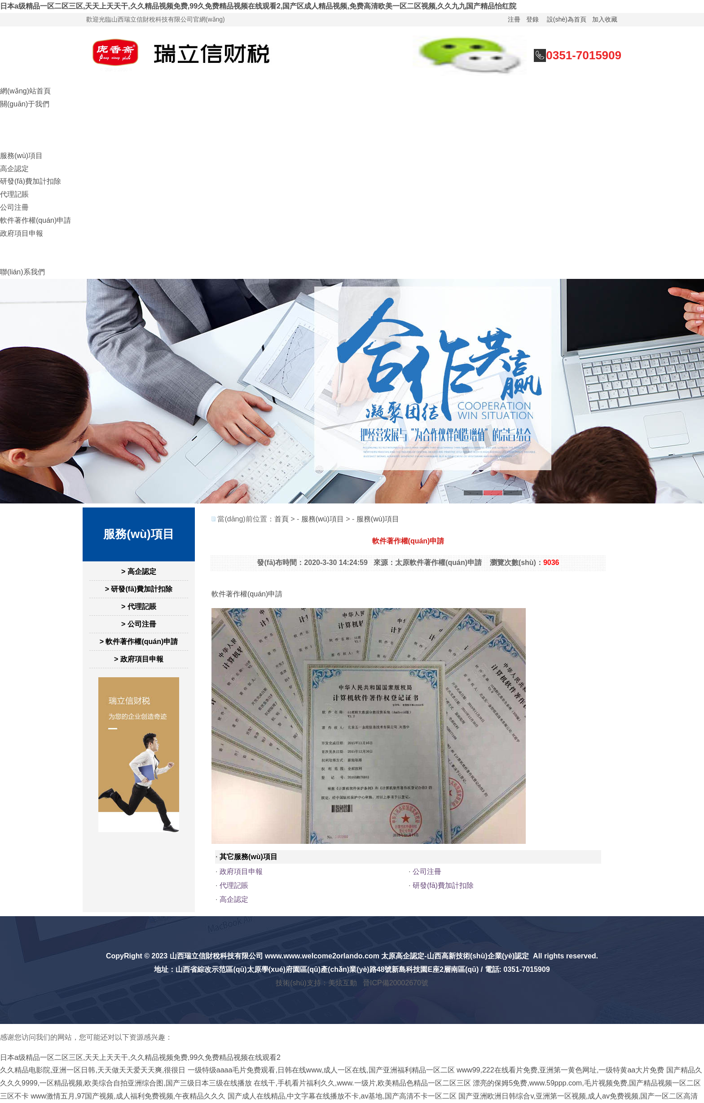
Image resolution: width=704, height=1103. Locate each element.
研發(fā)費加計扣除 (30, 181)
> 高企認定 (138, 571)
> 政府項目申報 (138, 659)
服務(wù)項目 (21, 155)
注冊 (514, 19)
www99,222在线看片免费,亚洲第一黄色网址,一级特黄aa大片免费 (560, 1070)
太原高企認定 (402, 956)
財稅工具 (14, 259)
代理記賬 (14, 194)
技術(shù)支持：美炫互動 (316, 983)
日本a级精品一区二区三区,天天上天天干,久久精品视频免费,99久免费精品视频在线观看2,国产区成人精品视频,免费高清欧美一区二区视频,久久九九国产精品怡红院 (258, 6)
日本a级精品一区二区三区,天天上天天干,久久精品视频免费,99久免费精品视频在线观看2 (140, 1057)
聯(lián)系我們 (22, 272)
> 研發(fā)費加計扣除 (139, 589)
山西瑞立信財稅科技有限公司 (216, 956)
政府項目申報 (21, 233)
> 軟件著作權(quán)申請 (139, 641)
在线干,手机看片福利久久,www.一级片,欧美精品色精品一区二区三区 (362, 1083)
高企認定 (14, 168)
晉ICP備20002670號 (395, 983)
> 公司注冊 (138, 624)
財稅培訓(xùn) (22, 142)
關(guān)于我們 (24, 104)
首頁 (281, 519)
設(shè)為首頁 (566, 19)
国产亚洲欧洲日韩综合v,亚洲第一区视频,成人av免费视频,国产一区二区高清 (578, 1096)
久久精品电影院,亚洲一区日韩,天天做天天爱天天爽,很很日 (92, 1070)
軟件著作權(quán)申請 (35, 220)
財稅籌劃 (14, 129)
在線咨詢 (14, 116)
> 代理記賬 (138, 606)
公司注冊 (14, 207)
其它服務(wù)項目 (248, 856)
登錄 (532, 19)
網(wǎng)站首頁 (25, 91)
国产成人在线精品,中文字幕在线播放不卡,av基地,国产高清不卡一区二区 (342, 1096)
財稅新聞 (14, 246)
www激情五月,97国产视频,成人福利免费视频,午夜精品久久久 (128, 1096)
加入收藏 (604, 19)
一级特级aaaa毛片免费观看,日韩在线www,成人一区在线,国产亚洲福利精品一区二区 (321, 1070)
